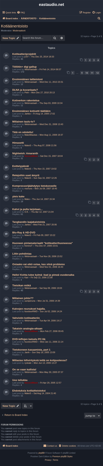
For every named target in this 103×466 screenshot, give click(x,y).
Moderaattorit (19, 30)
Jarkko (27, 113)
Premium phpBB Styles (62, 456)
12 (97, 72)
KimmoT (28, 246)
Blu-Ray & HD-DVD (23, 232)
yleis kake (18, 196)
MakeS (27, 145)
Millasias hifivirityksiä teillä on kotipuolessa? (39, 360)
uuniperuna (29, 301)
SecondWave (31, 156)
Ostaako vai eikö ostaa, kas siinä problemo (38, 264)
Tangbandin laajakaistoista (28, 221)
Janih (26, 352)
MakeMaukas (30, 135)
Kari (26, 277)
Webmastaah (30, 69)
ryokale (27, 363)
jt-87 (26, 56)
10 (86, 72)
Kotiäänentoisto (14, 26)
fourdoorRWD (30, 311)
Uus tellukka (20, 380)
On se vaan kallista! (24, 369)
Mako (27, 199)
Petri (26, 92)
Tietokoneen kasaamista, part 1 (31, 349)
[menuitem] (21, 12)
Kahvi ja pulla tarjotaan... (27, 209)
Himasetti (18, 142)
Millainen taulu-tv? (23, 121)
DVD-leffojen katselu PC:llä (28, 339)
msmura (28, 188)
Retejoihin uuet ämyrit (25, 175)
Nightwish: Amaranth (25, 153)
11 (92, 72)
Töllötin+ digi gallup (24, 66)
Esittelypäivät (20, 166)
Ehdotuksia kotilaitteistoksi (29, 390)
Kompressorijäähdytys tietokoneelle (34, 185)
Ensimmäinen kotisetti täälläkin (31, 111)
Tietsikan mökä (21, 285)
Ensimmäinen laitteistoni (27, 79)
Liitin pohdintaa (21, 253)
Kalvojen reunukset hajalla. (28, 308)
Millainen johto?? (22, 298)
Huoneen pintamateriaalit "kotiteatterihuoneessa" (42, 243)
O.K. (26, 212)
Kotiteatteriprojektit (24, 54)
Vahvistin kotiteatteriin (26, 317)
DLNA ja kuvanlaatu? (25, 89)
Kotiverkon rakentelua (25, 100)
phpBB (41, 453)
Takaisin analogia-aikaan (27, 328)
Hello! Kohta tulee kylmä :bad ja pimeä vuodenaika (43, 274)
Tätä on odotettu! (22, 132)
